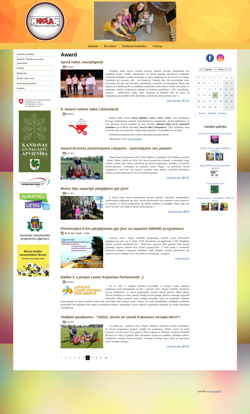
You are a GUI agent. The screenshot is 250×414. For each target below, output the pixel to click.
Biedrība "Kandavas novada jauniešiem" (30, 61)
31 (204, 83)
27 (199, 107)
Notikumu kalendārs (134, 46)
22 (210, 101)
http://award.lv (135, 139)
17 (221, 95)
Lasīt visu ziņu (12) (178, 100)
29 (210, 107)
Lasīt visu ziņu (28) (178, 346)
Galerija (157, 46)
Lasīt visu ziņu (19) (178, 177)
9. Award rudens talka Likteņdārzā (89, 109)
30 (199, 83)
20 (199, 101)
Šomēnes (222, 113)
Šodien (202, 113)
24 (221, 101)
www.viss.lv (215, 391)
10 (106, 357)
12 (231, 89)
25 (226, 101)
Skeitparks (22, 73)
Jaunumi (93, 46)
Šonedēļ (212, 113)
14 (204, 95)
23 (215, 101)
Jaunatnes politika (25, 54)
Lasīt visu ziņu (182, 258)
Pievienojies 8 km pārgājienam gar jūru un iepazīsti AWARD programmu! (122, 229)
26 (231, 101)
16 (215, 95)
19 (231, 95)
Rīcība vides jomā (25, 78)
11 (226, 89)
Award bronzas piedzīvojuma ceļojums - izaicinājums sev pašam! (116, 148)
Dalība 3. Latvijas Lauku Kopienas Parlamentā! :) (102, 277)
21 (204, 101)
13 (199, 95)
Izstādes (20, 88)
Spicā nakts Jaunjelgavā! (82, 62)
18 (226, 95)
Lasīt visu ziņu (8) (178, 211)
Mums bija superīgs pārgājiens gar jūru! (95, 189)
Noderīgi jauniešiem (26, 83)
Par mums (110, 46)
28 (204, 107)
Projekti (20, 68)
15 (210, 95)
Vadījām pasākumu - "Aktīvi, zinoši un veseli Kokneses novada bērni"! (120, 317)
